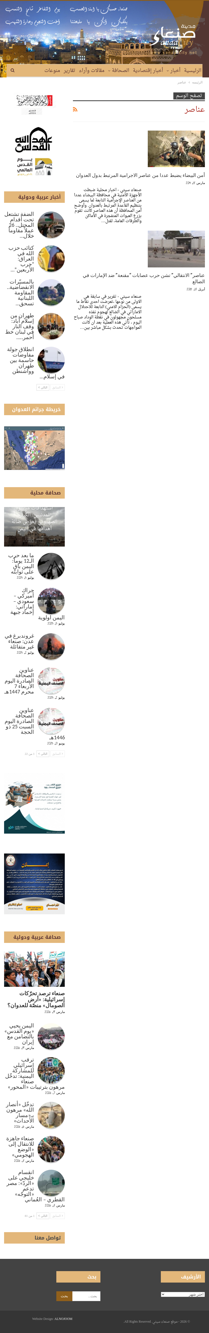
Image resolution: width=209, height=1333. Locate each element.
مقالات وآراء (91, 71)
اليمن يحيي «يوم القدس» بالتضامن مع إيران (19, 1033)
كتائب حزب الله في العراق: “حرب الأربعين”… (21, 259)
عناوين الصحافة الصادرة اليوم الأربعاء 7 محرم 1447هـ (19, 680)
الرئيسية (192, 71)
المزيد (35, 71)
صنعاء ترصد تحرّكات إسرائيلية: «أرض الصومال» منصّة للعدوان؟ (36, 999)
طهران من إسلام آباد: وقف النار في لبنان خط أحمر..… (19, 326)
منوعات (52, 71)
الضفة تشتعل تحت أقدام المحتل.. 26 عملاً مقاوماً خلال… (19, 225)
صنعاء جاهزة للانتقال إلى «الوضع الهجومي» (20, 1146)
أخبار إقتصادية (148, 71)
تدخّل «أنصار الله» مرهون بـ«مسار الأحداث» (20, 1112)
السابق (57, 387)
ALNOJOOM (63, 1319)
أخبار (175, 71)
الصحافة (120, 71)
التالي (42, 387)
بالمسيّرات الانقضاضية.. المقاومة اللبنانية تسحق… (20, 292)
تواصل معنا (48, 1237)
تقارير (69, 71)
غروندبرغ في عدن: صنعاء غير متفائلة (19, 641)
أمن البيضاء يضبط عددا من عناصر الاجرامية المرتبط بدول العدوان (140, 175)
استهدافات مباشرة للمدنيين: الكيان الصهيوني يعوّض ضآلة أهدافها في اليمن (34, 518)
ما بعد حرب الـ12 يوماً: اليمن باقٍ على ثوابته (21, 563)
